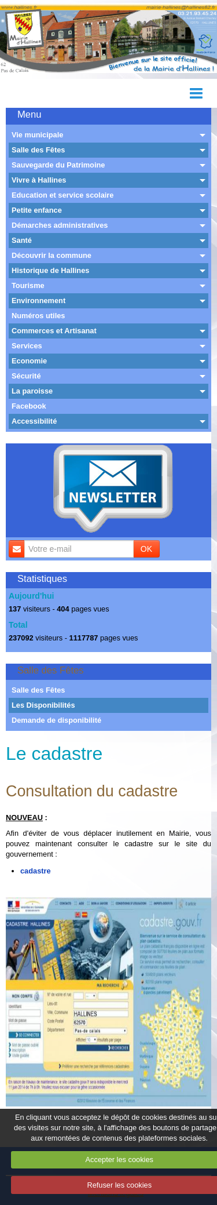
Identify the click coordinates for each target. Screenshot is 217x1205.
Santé (22, 240)
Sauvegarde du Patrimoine (58, 165)
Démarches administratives (60, 225)
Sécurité (26, 376)
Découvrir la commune (51, 255)
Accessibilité (34, 421)
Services (27, 345)
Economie (29, 360)
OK (146, 549)
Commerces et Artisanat (54, 330)
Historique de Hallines (50, 270)
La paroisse (32, 391)
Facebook (29, 406)
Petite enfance (37, 210)
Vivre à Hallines (39, 180)
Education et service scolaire (62, 195)
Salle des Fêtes (38, 149)
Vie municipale (37, 134)
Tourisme (28, 285)
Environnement (38, 300)
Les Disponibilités (43, 705)
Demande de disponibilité (56, 720)
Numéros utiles (38, 315)
